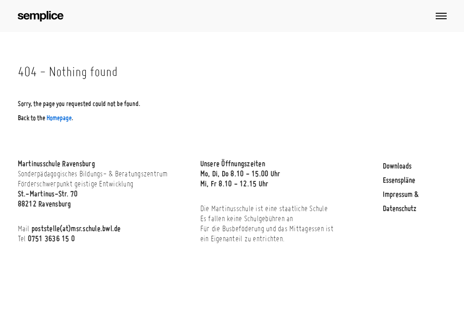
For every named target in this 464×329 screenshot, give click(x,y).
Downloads (397, 165)
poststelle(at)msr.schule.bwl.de (76, 228)
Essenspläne (399, 180)
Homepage (59, 117)
